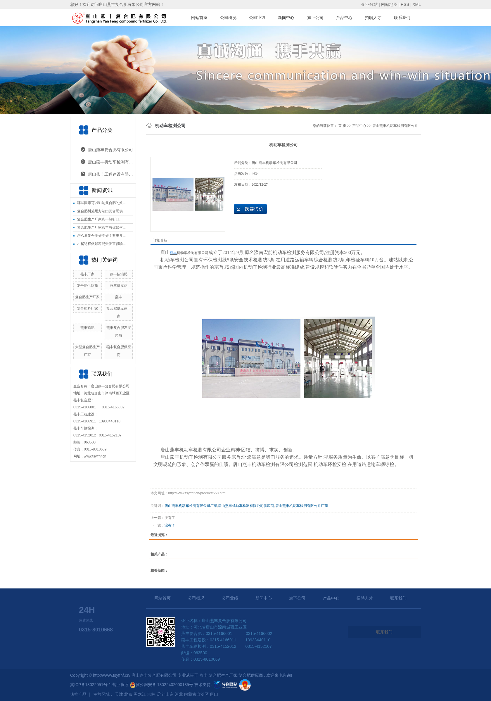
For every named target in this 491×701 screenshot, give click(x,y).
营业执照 (121, 684)
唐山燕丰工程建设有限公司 (112, 174)
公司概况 (228, 17)
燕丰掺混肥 (118, 274)
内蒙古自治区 (196, 694)
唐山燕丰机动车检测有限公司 (112, 162)
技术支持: (216, 684)
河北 (179, 694)
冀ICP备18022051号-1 (90, 684)
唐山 (214, 694)
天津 (119, 694)
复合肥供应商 (87, 286)
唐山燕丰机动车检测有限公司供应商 (246, 506)
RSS (405, 4)
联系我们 (402, 17)
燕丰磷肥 (87, 328)
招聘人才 (373, 17)
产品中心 (344, 17)
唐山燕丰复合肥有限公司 (110, 149)
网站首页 (199, 17)
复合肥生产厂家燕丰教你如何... (101, 227)
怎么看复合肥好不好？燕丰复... (101, 236)
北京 (128, 694)
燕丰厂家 (87, 274)
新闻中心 (286, 17)
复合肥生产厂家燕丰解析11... (99, 219)
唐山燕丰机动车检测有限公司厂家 (191, 506)
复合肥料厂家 (87, 308)
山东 (169, 694)
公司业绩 (257, 17)
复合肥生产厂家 (87, 297)
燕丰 (118, 297)
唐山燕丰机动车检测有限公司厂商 (301, 506)
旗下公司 (315, 17)
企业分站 (369, 4)
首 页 (342, 126)
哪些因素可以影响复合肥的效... (101, 203)
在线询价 (250, 209)
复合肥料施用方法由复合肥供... (101, 211)
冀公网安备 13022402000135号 (161, 684)
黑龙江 (140, 694)
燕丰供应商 (118, 286)
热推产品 (78, 694)
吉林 (151, 694)
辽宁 (160, 694)
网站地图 (390, 4)
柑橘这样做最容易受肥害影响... (101, 244)
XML (416, 4)
